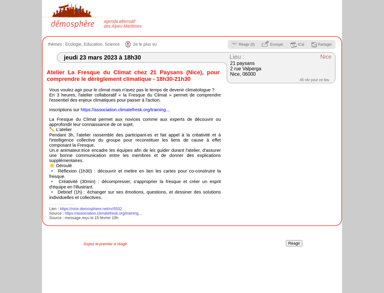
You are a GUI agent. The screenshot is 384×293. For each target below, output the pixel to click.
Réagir (294, 243)
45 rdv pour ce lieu (314, 80)
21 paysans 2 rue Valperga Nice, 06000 (245, 69)
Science (112, 44)
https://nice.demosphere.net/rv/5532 (91, 208)
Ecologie (73, 44)
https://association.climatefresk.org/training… (125, 109)
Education (93, 44)
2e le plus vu (145, 44)
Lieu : (237, 56)
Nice (326, 56)
